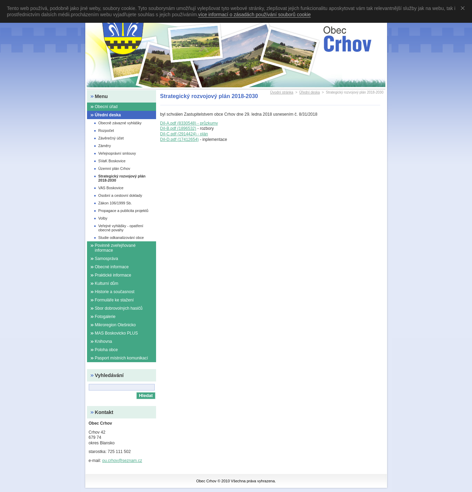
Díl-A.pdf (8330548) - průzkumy (189, 123)
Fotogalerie (105, 316)
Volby (102, 218)
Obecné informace (112, 266)
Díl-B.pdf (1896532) (178, 128)
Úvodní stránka (281, 92)
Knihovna (103, 341)
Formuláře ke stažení (114, 300)
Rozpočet (106, 130)
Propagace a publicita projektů (123, 211)
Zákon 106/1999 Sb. (115, 203)
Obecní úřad (106, 106)
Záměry (104, 146)
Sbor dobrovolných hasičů (119, 308)
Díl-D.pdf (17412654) (179, 139)
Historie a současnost (115, 291)
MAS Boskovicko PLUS (116, 333)
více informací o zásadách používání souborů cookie (254, 14)
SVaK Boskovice (112, 161)
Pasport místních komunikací (121, 358)
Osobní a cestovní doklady (120, 195)
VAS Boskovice (111, 188)
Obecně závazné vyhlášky (120, 123)
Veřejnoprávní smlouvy (117, 153)
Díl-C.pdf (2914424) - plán (184, 134)
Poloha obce (106, 349)
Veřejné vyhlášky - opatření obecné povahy (120, 228)
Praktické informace (113, 275)
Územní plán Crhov (114, 168)
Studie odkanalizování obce (121, 237)
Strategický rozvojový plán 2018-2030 (122, 178)
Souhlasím (464, 8)
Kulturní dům (106, 283)
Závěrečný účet (111, 138)
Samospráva (106, 258)
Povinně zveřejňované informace (115, 248)
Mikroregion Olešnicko (115, 324)
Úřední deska (309, 92)
